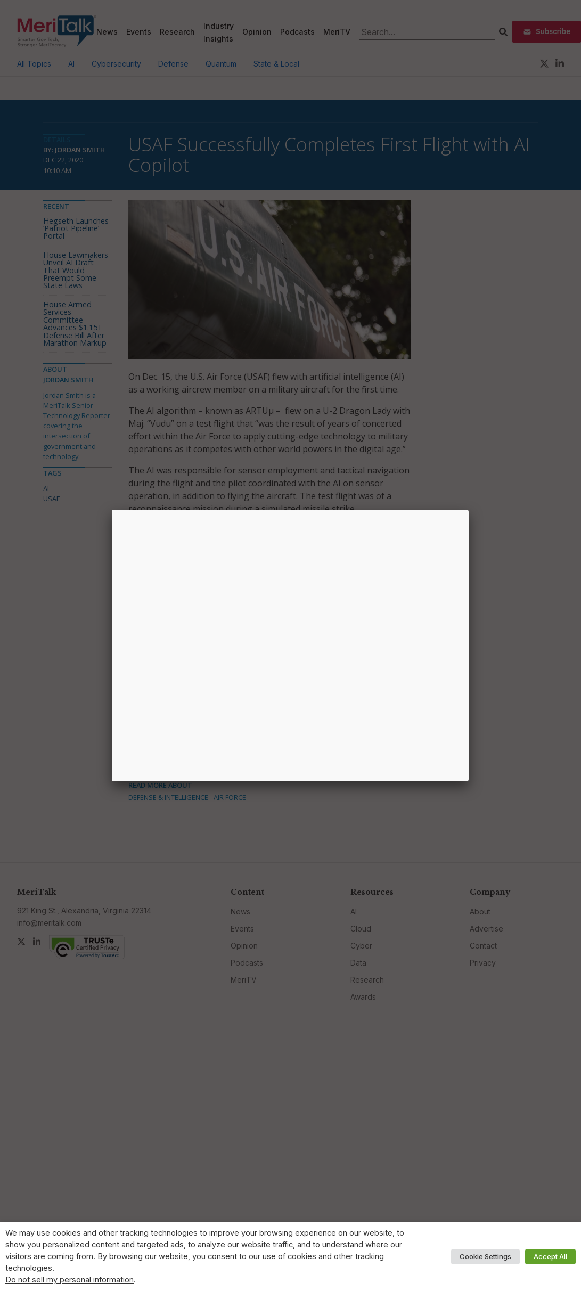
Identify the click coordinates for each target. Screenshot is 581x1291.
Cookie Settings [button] (485, 1256)
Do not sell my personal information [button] (69, 1280)
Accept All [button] (550, 1256)
